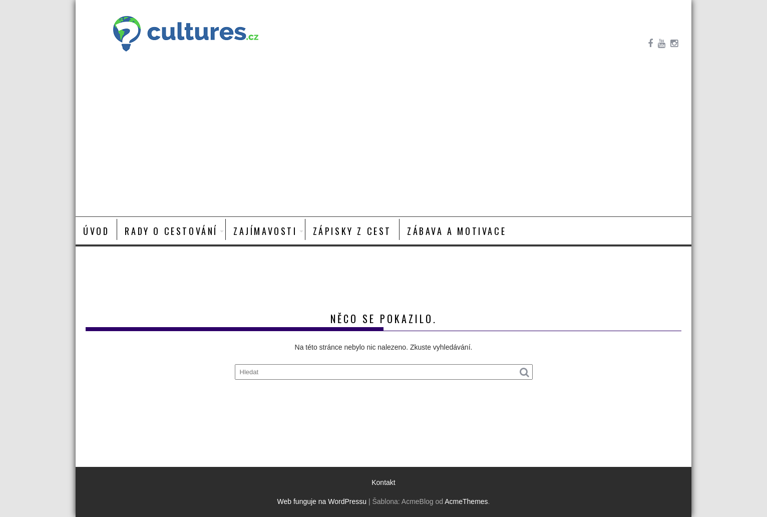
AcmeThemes (466, 501)
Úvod (96, 230)
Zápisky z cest (352, 230)
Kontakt (383, 482)
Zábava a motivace (456, 230)
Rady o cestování (171, 230)
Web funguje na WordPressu (321, 501)
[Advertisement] (383, 141)
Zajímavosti (265, 230)
